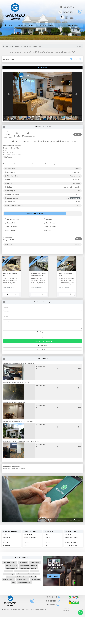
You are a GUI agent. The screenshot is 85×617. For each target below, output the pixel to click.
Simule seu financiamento (46, 25)
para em (28, 570)
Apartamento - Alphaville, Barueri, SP (14, 407)
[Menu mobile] (5, 25)
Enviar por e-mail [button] (42, 337)
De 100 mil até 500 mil (72, 545)
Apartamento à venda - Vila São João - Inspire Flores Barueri (21, 446)
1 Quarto (47, 540)
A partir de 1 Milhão (71, 551)
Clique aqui (6, 474)
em (11, 570)
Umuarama (6, 542)
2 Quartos (47, 542)
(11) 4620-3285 (68, 13)
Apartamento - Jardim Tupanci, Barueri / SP (16, 388)
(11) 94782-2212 (69, 8)
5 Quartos (47, 551)
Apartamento (28, 46)
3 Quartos (47, 545)
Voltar (79, 46)
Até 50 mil (68, 540)
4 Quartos (47, 548)
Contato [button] (31, 25)
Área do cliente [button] (72, 25)
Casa (25, 545)
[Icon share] (80, 11)
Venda (11, 46)
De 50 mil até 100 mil (71, 542)
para (10, 568)
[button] (9, 94)
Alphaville (6, 548)
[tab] (8, 67)
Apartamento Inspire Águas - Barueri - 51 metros (18, 427)
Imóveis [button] (10, 25)
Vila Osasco (6, 551)
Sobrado (26, 548)
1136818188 (69, 18)
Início (5, 46)
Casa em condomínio (30, 542)
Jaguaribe (6, 545)
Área (25, 551)
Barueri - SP (18, 46)
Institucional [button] (21, 25)
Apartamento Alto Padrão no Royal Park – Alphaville (18, 368)
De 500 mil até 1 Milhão (72, 548)
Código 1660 (37, 46)
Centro (5, 540)
